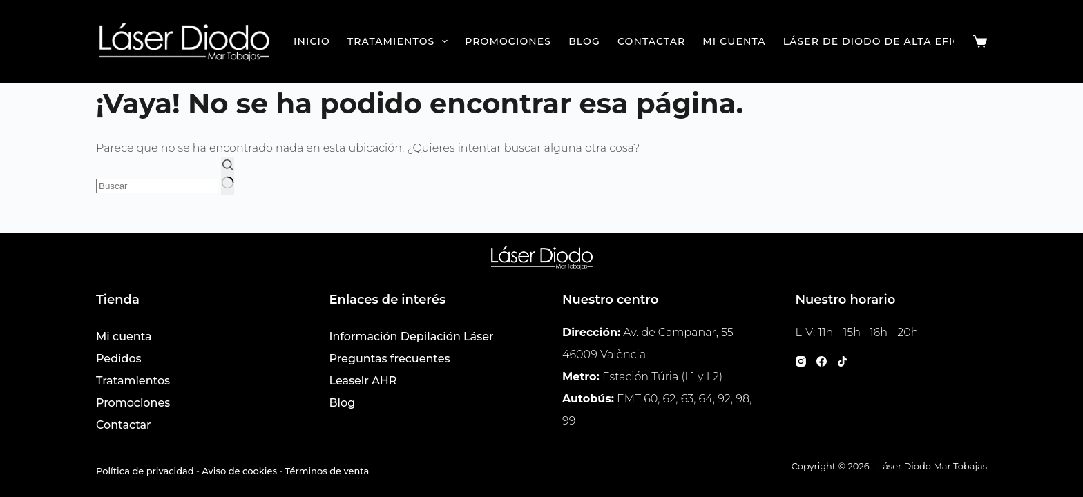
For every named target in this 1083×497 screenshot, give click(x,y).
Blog (584, 41)
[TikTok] (842, 361)
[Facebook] (821, 361)
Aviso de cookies (239, 470)
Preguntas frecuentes (389, 358)
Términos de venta (327, 470)
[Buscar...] (157, 186)
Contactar (651, 41)
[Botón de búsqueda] (227, 176)
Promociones (508, 41)
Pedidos (119, 358)
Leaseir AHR (363, 380)
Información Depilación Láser (411, 336)
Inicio (312, 41)
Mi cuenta (733, 41)
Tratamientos (400, 41)
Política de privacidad (145, 470)
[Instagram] (801, 361)
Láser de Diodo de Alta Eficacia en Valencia (925, 41)
